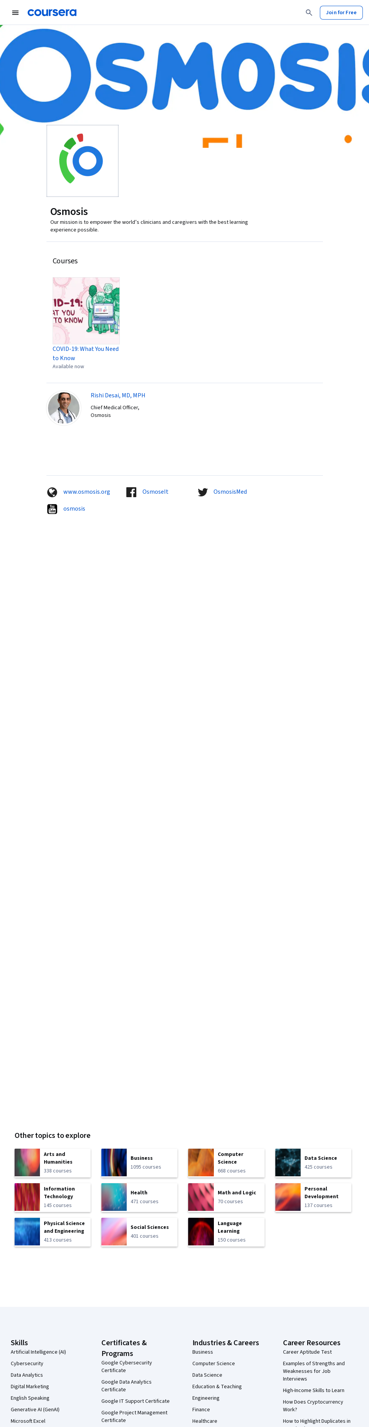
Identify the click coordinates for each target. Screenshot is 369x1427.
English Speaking (30, 1398)
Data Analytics (27, 1375)
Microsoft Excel (28, 1421)
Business (202, 1352)
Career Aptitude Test (307, 1352)
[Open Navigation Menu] (15, 12)
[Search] (309, 12)
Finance (201, 1410)
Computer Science (213, 1363)
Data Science (207, 1375)
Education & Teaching (217, 1387)
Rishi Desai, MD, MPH (118, 395)
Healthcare (204, 1421)
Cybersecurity (27, 1363)
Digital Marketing (30, 1387)
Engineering (206, 1398)
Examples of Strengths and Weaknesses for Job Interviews (314, 1371)
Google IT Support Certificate (135, 1401)
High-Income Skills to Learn (313, 1390)
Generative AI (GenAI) (35, 1410)
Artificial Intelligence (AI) (38, 1352)
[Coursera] (52, 13)
